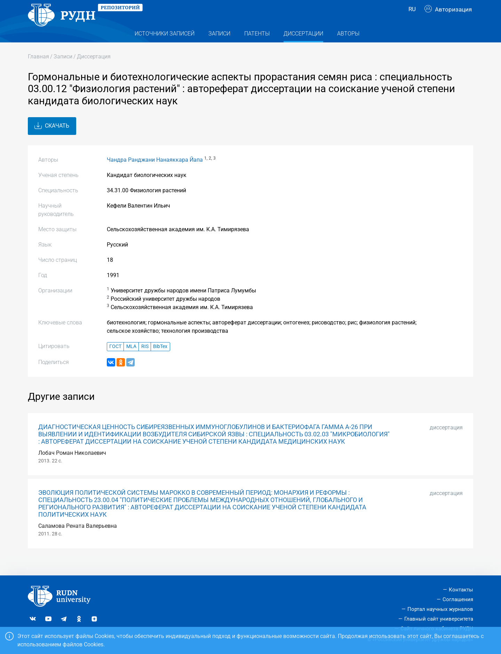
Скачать (51, 139)
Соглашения (458, 599)
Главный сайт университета (438, 619)
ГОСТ (115, 360)
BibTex (160, 360)
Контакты (461, 590)
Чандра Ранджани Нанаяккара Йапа (155, 173)
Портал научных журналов (440, 609)
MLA (131, 360)
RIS (145, 360)
